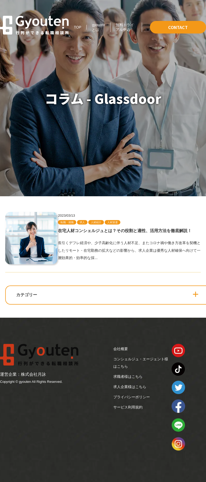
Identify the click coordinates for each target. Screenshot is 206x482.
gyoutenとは (98, 27)
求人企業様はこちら (129, 387)
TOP (77, 27)
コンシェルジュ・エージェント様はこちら (140, 363)
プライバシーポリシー (131, 397)
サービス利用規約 (128, 407)
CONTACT (178, 27)
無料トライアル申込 (125, 27)
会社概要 (120, 349)
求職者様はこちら (128, 376)
